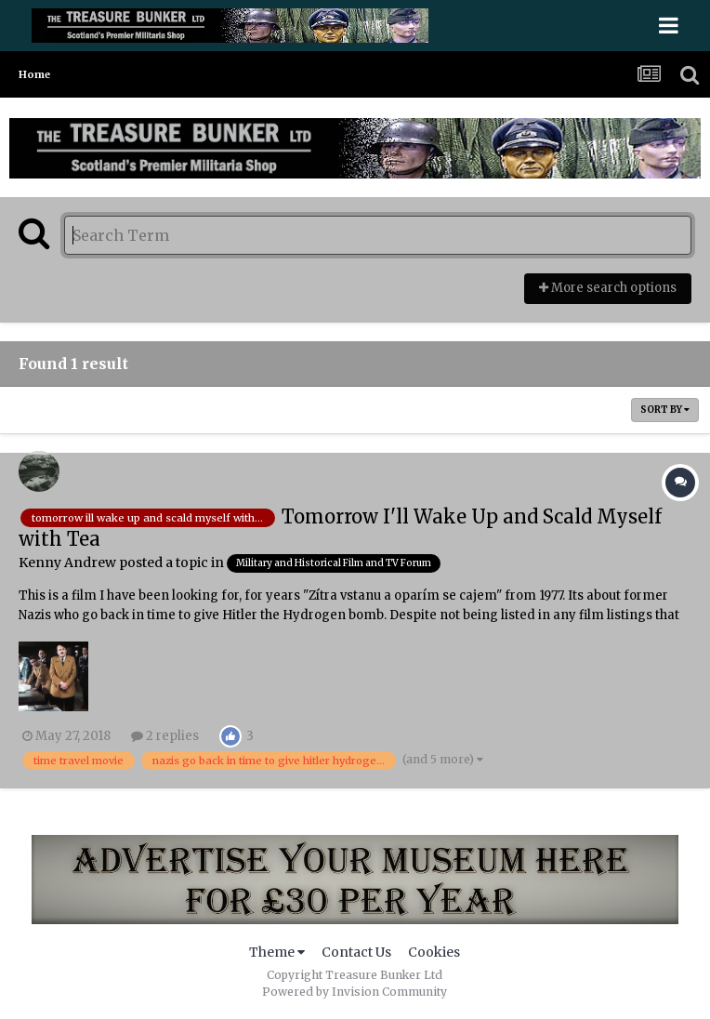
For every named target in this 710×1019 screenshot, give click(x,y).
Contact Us (356, 952)
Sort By (665, 410)
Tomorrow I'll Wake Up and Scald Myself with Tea (340, 527)
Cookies (434, 952)
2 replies (165, 736)
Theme (277, 952)
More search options (608, 288)
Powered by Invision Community (354, 992)
